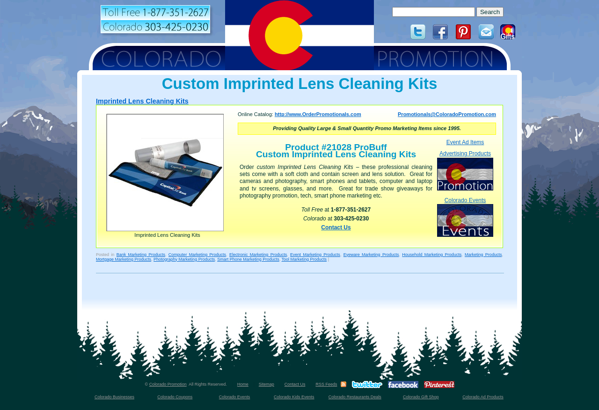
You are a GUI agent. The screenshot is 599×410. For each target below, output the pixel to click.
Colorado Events (465, 217)
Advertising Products (465, 170)
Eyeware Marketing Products (371, 254)
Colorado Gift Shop (421, 397)
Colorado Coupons (174, 397)
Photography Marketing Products (184, 259)
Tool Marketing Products (304, 259)
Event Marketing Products (315, 254)
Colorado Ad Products (483, 397)
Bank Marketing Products (141, 254)
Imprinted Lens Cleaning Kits (142, 101)
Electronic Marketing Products (258, 254)
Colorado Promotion (168, 384)
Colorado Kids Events (294, 397)
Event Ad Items (465, 142)
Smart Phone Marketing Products (248, 259)
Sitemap (266, 384)
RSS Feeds (326, 384)
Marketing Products (483, 254)
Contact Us (336, 227)
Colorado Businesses (114, 397)
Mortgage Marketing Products (123, 259)
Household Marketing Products (431, 254)
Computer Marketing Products (197, 254)
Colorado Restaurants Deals (355, 397)
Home (242, 384)
